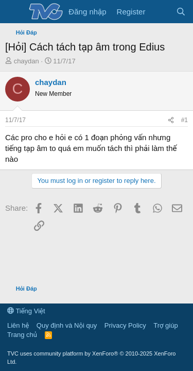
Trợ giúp (165, 325)
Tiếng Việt (26, 311)
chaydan (26, 61)
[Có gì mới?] (160, 11)
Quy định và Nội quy (67, 325)
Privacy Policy (125, 325)
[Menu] (14, 12)
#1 (184, 120)
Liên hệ (18, 325)
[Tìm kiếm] (181, 11)
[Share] (171, 120)
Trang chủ (22, 335)
